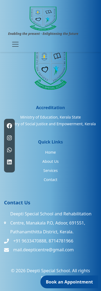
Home (50, 152)
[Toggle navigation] (15, 44)
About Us (50, 161)
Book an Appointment (69, 282)
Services (50, 170)
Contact (50, 179)
